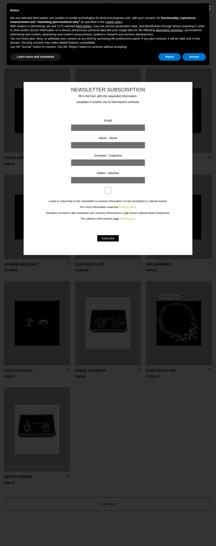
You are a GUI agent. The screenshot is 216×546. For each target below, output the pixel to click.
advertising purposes (169, 30)
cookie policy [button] (113, 22)
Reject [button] (169, 56)
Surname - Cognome (108, 155)
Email (108, 120)
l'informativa (127, 218)
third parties (84, 26)
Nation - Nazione (108, 173)
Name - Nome (108, 138)
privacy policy (127, 207)
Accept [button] (194, 56)
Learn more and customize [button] (35, 56)
